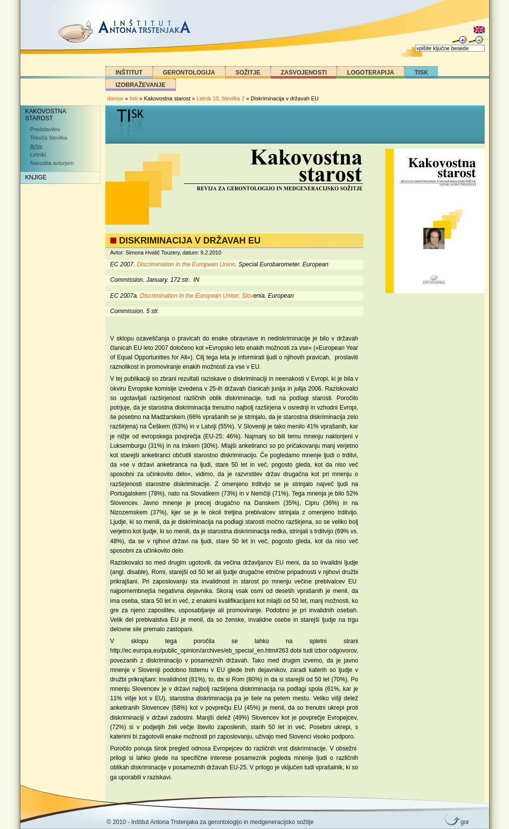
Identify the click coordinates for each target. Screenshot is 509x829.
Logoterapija (370, 72)
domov (115, 98)
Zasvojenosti (304, 72)
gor (463, 822)
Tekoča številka (49, 138)
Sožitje (248, 72)
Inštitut (129, 72)
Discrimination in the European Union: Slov (197, 295)
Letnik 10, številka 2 (221, 98)
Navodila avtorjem (52, 163)
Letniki (38, 155)
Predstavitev (45, 129)
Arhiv (36, 146)
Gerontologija (189, 72)
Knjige (36, 177)
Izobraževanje (141, 85)
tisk (134, 98)
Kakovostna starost (46, 115)
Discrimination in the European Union (186, 264)
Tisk (421, 72)
